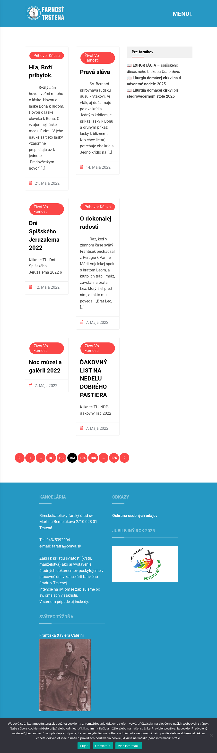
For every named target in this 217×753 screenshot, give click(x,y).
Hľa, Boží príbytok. (41, 71)
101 (51, 458)
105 (93, 458)
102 (61, 458)
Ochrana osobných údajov (134, 515)
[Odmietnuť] (210, 735)
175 (114, 458)
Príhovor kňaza (47, 55)
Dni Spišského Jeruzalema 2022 (44, 235)
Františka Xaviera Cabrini (61, 635)
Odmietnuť (103, 746)
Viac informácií (128, 746)
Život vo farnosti (92, 58)
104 (83, 458)
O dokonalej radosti (95, 222)
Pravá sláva (95, 72)
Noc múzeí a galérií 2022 (45, 366)
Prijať (84, 746)
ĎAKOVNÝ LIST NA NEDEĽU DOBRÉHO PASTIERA (93, 378)
